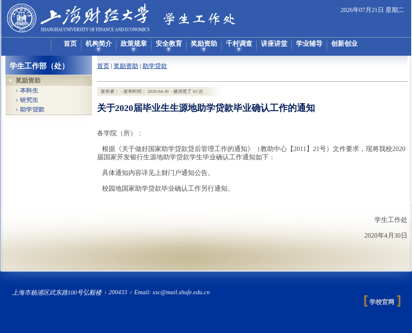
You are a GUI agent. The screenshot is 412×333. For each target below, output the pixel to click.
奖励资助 (126, 66)
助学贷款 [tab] (32, 109)
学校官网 (381, 302)
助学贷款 (154, 66)
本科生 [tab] (29, 90)
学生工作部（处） (39, 66)
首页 (103, 66)
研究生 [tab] (29, 100)
